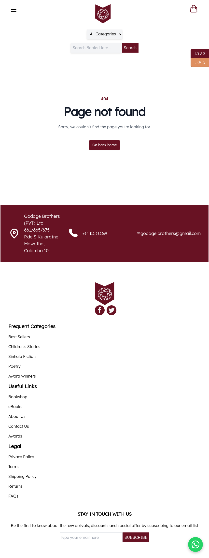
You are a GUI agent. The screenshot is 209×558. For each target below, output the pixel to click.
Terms (13, 466)
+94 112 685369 (95, 233)
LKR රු (198, 62)
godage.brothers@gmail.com (170, 233)
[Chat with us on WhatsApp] (195, 544)
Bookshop (17, 396)
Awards (15, 436)
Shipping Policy (22, 476)
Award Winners (22, 376)
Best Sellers (19, 336)
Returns (15, 486)
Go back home (104, 145)
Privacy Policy (21, 456)
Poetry (14, 366)
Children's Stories (24, 346)
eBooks (15, 406)
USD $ (198, 53)
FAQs (13, 496)
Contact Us (18, 426)
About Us (17, 416)
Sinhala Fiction (22, 356)
